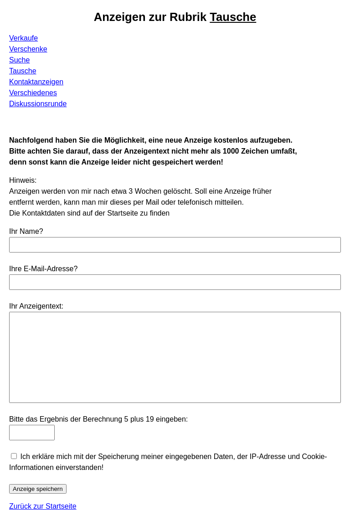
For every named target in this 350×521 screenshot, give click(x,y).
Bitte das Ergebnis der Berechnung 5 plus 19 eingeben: (98, 419)
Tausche (22, 71)
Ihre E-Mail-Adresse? (43, 269)
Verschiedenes (33, 93)
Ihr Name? (26, 231)
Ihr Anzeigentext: (36, 306)
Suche (19, 60)
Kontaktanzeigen (36, 82)
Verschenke (28, 49)
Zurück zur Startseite (43, 506)
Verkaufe (23, 38)
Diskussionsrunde (38, 104)
